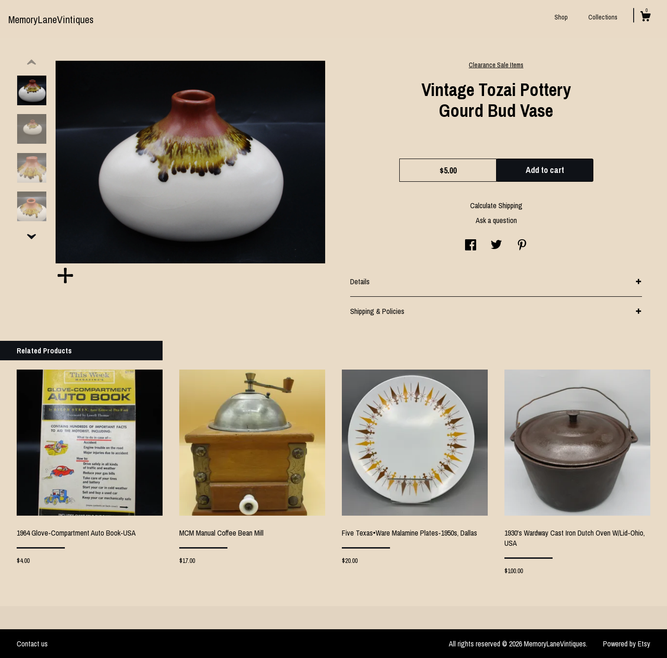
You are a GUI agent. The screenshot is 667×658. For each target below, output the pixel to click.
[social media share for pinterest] (522, 246)
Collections (602, 17)
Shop (561, 17)
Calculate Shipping (496, 205)
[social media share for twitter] (496, 246)
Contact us (32, 644)
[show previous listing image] (31, 62)
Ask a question (496, 220)
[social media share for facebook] (470, 246)
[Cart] (645, 18)
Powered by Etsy (626, 644)
